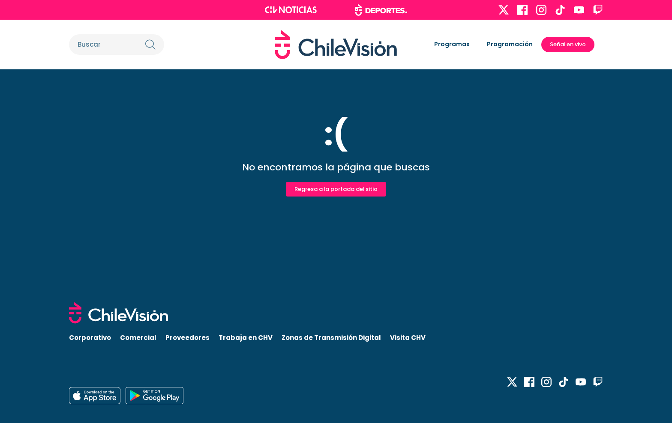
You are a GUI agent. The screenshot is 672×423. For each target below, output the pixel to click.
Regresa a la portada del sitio (336, 189)
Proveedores (187, 337)
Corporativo (90, 337)
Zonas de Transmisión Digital (331, 337)
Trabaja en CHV (246, 337)
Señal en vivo (568, 44)
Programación (510, 44)
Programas (452, 44)
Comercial (138, 337)
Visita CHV (408, 337)
